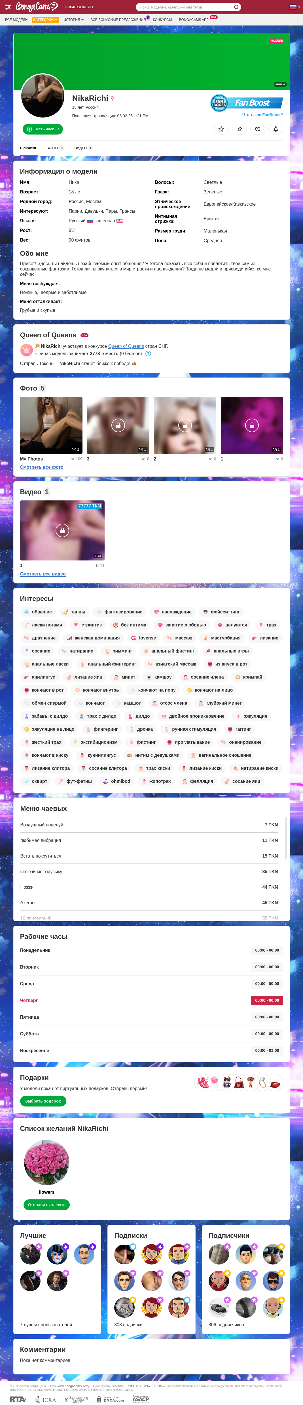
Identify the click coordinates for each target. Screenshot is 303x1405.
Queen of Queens (126, 346)
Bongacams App (195, 19)
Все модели (16, 20)
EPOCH (130, 1386)
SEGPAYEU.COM (150, 1386)
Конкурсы (162, 20)
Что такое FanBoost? (262, 114)
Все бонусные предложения (120, 19)
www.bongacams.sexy (73, 1386)
